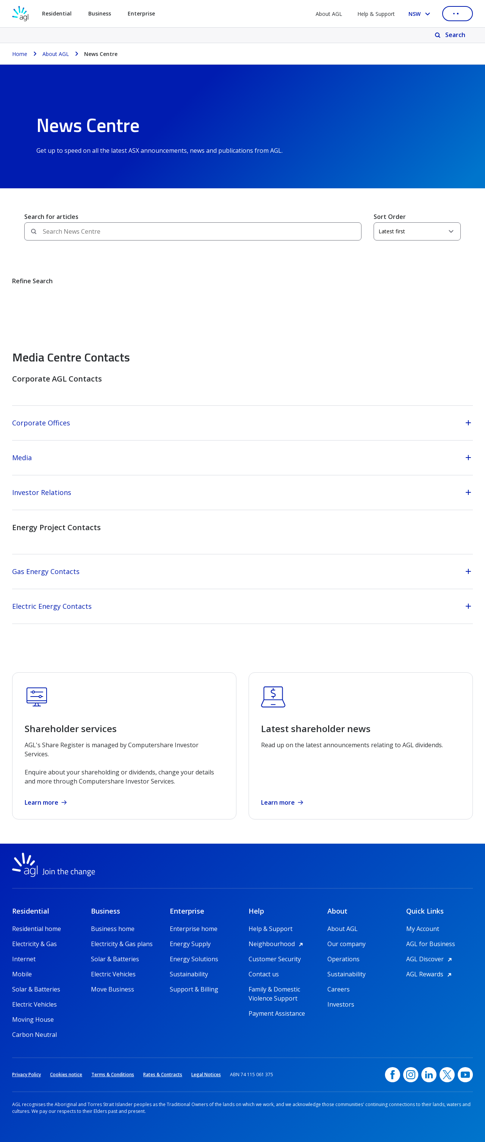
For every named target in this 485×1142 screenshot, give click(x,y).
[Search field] (192, 231)
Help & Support (376, 13)
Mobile (22, 974)
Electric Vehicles (34, 1004)
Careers (338, 989)
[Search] (451, 35)
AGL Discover (430, 959)
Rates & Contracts (162, 1074)
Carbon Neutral (34, 1034)
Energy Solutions (194, 959)
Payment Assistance (277, 1013)
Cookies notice (66, 1074)
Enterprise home (193, 929)
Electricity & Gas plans (122, 944)
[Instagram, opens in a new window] (410, 1074)
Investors (340, 1004)
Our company (346, 944)
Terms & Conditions (112, 1074)
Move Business (112, 989)
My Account (422, 929)
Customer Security (275, 959)
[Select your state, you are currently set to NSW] (420, 13)
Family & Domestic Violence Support (274, 989)
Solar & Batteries (36, 989)
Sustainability (189, 974)
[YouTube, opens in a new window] (465, 1074)
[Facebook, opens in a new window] (392, 1074)
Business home (113, 929)
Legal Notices (206, 1074)
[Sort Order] (417, 231)
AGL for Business (430, 944)
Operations (343, 959)
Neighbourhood (277, 943)
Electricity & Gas (34, 944)
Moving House (33, 1019)
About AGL (329, 13)
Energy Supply (190, 944)
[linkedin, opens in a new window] (428, 1074)
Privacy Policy (26, 1074)
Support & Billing (194, 989)
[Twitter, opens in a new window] (447, 1074)
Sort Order (390, 217)
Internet (24, 959)
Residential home (36, 929)
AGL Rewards (430, 974)
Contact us (264, 974)
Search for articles (51, 217)
